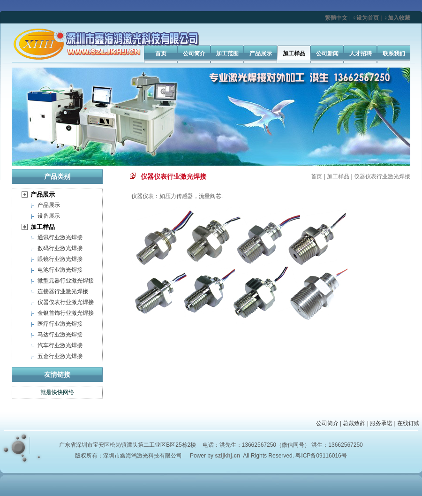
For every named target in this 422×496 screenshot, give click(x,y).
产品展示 (260, 53)
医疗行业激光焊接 (60, 323)
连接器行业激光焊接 (63, 291)
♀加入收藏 (397, 18)
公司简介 (194, 53)
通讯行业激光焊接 (60, 237)
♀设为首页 (365, 18)
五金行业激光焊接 (60, 356)
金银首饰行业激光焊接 (66, 313)
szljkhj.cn (227, 455)
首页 (160, 53)
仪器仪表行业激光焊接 (66, 302)
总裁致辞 (354, 423)
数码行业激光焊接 (60, 248)
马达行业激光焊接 (60, 334)
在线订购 (408, 423)
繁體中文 (336, 18)
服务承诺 (381, 423)
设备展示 (49, 216)
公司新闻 (327, 53)
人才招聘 (360, 53)
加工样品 (294, 53)
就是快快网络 (57, 392)
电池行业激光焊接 (60, 270)
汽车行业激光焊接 (60, 345)
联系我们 (394, 53)
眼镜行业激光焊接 (60, 259)
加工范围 (227, 53)
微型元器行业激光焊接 (66, 280)
